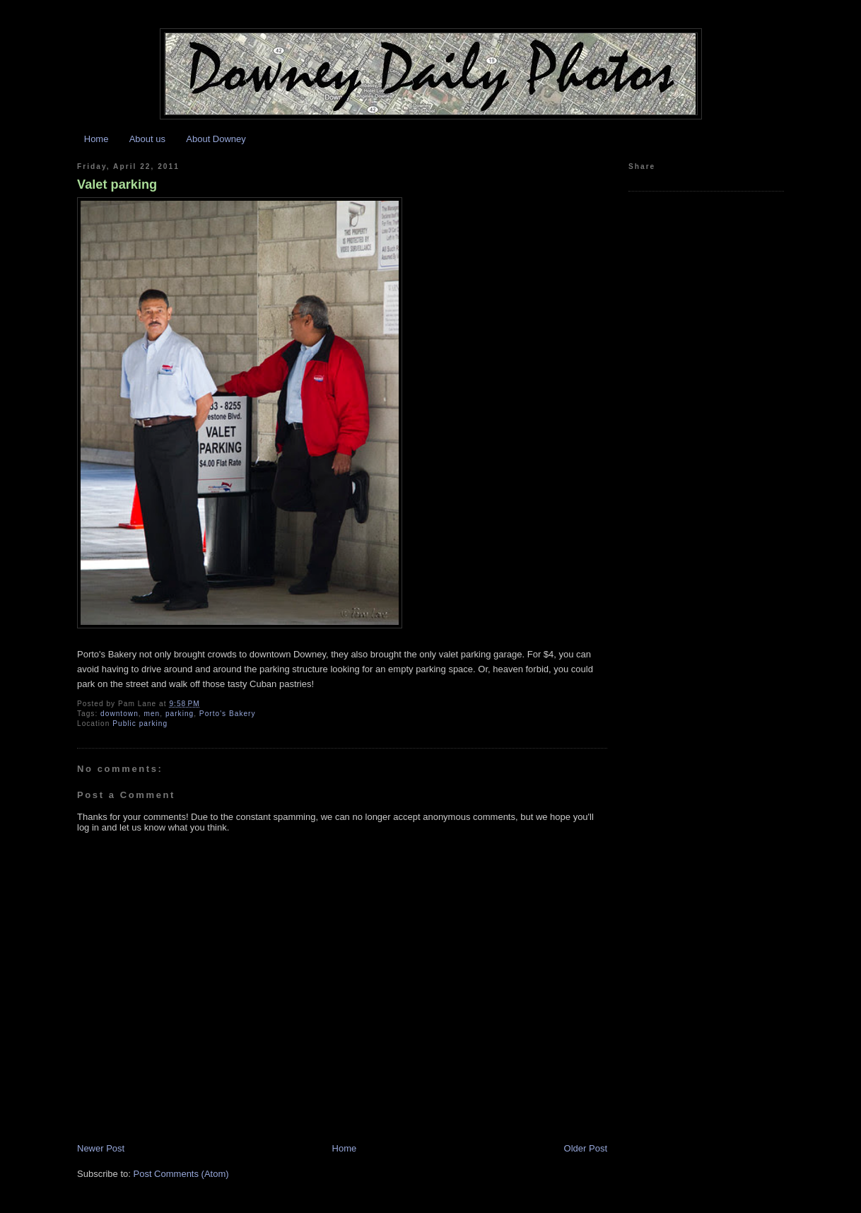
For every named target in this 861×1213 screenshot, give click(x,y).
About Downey (216, 139)
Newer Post (100, 1148)
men (152, 713)
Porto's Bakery (227, 713)
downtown (119, 713)
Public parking (140, 723)
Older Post (585, 1148)
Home (96, 139)
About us (147, 139)
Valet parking (117, 184)
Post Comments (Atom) (181, 1173)
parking (179, 713)
